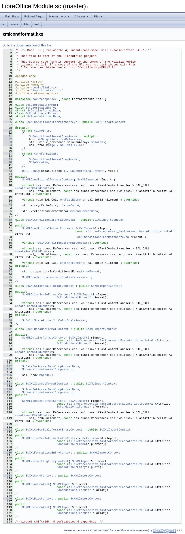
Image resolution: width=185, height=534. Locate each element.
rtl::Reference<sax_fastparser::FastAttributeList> (128, 231)
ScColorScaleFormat (41, 105)
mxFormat (93, 272)
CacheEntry (42, 131)
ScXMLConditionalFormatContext (51, 220)
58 (7, 220)
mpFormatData (68, 366)
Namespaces (59, 16)
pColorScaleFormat (71, 320)
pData (95, 467)
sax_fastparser (44, 99)
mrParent (84, 277)
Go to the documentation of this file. (27, 45)
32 (7, 139)
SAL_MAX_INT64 (71, 145)
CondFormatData (46, 154)
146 (7, 499)
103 (7, 369)
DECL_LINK (30, 171)
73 (7, 272)
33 (7, 142)
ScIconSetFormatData (43, 116)
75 (7, 277)
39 (7, 159)
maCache (73, 205)
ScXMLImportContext (109, 122)
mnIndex (45, 375)
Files (98, 16)
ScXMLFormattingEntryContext (49, 453)
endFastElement (72, 200)
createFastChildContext (34, 188)
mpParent (65, 369)
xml (37, 24)
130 (7, 453)
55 (7, 211)
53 (7, 205)
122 (7, 430)
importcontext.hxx (47, 90)
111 (7, 392)
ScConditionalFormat (42, 113)
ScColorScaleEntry (40, 108)
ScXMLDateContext (39, 499)
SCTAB (33, 162)
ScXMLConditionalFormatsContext (51, 122)
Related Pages (34, 16)
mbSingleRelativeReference (59, 139)
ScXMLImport (86, 180)
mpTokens (98, 142)
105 (7, 375)
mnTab (43, 162)
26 (7, 122)
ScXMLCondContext (39, 476)
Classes (81, 16)
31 (7, 136)
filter (26, 24)
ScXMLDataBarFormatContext (47, 329)
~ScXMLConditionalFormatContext (62, 243)
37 (7, 154)
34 (7, 145)
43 (7, 171)
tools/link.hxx (44, 88)
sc (3, 24)
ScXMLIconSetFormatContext (47, 384)
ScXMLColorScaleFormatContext (50, 286)
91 (7, 329)
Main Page (12, 16)
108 (7, 384)
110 (7, 389)
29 (7, 131)
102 (7, 366)
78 (7, 286)
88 (7, 320)
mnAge (50, 145)
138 (7, 476)
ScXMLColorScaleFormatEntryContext (54, 430)
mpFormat (72, 136)
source (15, 24)
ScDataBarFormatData (43, 111)
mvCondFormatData (84, 211)
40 (7, 162)
